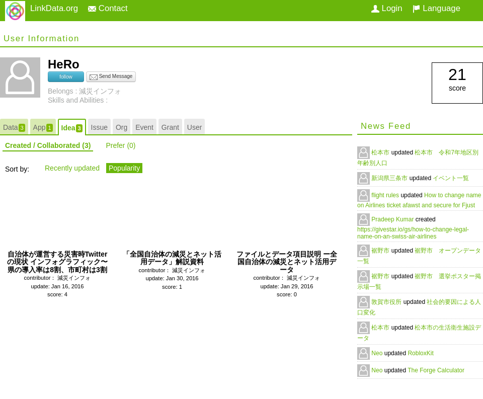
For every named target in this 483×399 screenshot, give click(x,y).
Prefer (120, 145)
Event (144, 127)
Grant (170, 127)
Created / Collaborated (48, 145)
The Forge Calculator (436, 370)
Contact (108, 8)
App (43, 127)
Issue (99, 127)
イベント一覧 (451, 178)
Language (436, 8)
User (194, 127)
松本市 (381, 152)
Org (121, 127)
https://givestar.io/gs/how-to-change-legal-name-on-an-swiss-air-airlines (413, 233)
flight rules (385, 195)
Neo (377, 353)
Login (387, 8)
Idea (72, 128)
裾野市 (381, 250)
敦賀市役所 (387, 301)
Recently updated (72, 168)
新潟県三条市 (390, 178)
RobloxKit (420, 353)
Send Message (111, 77)
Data (14, 127)
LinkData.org (54, 8)
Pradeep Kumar (393, 219)
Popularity (124, 168)
